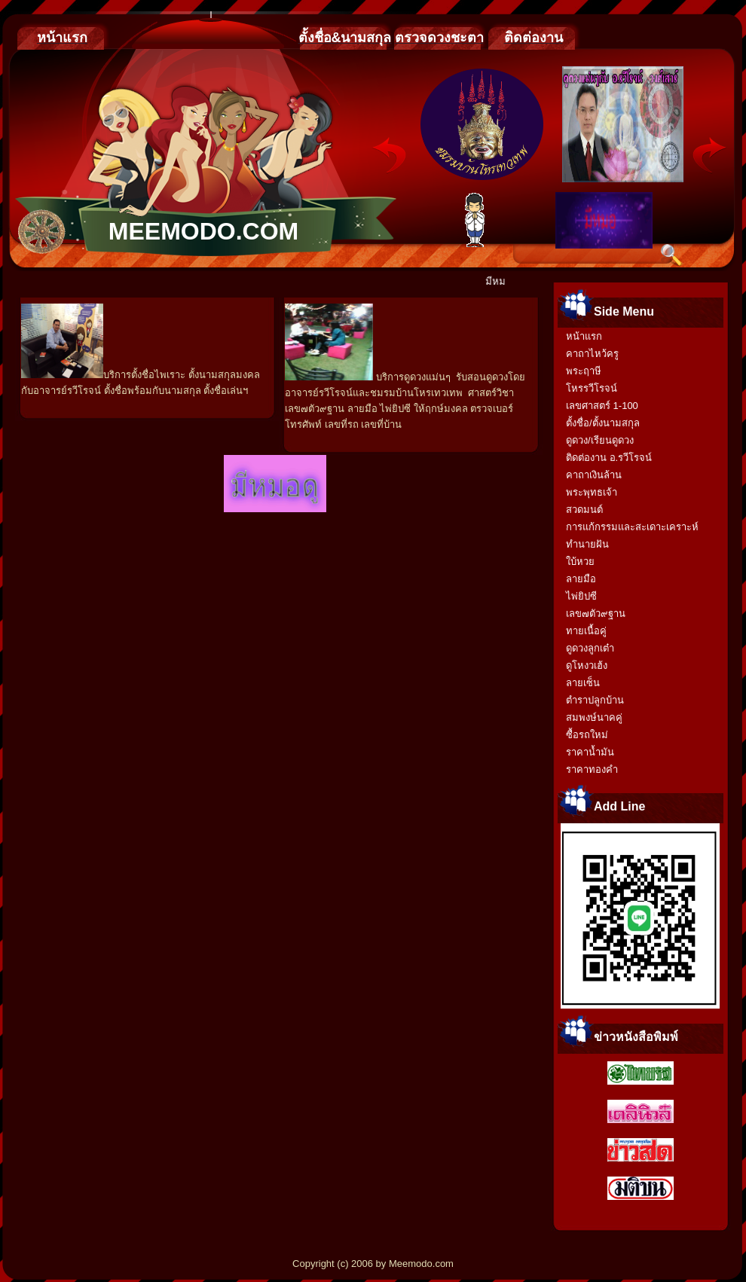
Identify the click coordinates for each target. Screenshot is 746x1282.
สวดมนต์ (584, 509)
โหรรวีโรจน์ (591, 388)
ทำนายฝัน (587, 544)
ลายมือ (581, 579)
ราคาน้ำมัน (590, 752)
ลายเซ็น (583, 682)
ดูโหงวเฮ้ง (586, 665)
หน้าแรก (584, 336)
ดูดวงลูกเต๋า (590, 648)
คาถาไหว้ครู (592, 353)
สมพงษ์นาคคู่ (594, 717)
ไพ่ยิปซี (581, 596)
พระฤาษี (583, 371)
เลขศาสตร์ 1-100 (602, 405)
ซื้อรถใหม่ (587, 734)
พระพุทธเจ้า (591, 492)
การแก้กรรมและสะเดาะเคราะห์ (632, 527)
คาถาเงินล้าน (594, 475)
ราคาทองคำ (592, 769)
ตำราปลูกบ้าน (595, 700)
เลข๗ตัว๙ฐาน (595, 613)
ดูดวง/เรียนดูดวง (600, 440)
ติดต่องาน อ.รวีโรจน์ (609, 457)
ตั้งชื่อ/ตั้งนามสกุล (603, 423)
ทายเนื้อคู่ (586, 630)
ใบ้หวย (580, 561)
